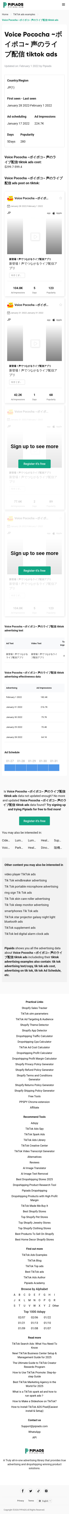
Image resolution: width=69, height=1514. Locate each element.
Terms (31, 1501)
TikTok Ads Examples (34, 1255)
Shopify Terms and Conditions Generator (34, 1077)
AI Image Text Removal (34, 1173)
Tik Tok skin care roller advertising (27, 898)
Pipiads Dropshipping (34, 1190)
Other (54, 1305)
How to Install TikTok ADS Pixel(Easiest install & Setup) (34, 1408)
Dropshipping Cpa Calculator (35, 1041)
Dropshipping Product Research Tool (34, 1185)
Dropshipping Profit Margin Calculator (34, 1058)
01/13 (34, 1322)
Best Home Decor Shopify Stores (34, 1239)
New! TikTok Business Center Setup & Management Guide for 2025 (34, 1355)
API (34, 1437)
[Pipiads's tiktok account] (38, 1490)
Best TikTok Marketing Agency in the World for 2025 (34, 1384)
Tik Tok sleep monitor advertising (26, 905)
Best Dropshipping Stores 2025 (34, 1179)
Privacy (20, 1501)
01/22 (47, 1317)
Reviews (35, 1162)
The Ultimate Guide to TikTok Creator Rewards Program (34, 1364)
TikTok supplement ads (20, 927)
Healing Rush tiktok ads (47, 840)
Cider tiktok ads (8, 840)
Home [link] (5, 14)
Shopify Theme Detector (34, 1024)
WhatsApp (34, 1431)
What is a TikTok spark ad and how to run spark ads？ (34, 1393)
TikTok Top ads (35, 1266)
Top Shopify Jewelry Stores (34, 1222)
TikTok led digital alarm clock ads (26, 934)
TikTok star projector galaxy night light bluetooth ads (29, 919)
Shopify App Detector (34, 1030)
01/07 (47, 1328)
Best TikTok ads (34, 1271)
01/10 (47, 1322)
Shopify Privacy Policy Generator (34, 1064)
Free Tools (34, 1096)
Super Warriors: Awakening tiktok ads (60, 840)
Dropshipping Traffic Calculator (34, 1036)
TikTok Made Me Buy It (34, 1205)
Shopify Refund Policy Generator (35, 1069)
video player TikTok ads (20, 874)
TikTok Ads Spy (34, 1128)
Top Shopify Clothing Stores (34, 1228)
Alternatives (35, 1156)
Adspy (34, 1123)
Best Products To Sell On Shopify (34, 1234)
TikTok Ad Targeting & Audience (34, 1019)
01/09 (21, 1328)
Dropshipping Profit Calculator (34, 1053)
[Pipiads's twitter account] (30, 1490)
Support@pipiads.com (34, 1426)
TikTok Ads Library (35, 1140)
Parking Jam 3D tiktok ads (21, 847)
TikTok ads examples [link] (24, 14)
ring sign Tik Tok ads (18, 892)
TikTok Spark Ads (34, 1134)
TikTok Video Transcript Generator (34, 1151)
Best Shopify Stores (34, 1211)
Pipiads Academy (34, 1283)
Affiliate (34, 1107)
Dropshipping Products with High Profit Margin (35, 1198)
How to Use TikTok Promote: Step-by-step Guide (34, 1374)
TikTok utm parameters (34, 1013)
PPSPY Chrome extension (34, 1102)
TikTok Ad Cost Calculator (34, 1047)
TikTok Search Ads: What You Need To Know (34, 1345)
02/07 (21, 1317)
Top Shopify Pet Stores (34, 1217)
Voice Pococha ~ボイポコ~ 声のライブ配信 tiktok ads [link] (30, 20)
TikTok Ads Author (35, 1277)
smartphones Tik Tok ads (21, 911)
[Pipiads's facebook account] (22, 1490)
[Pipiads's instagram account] (46, 1490)
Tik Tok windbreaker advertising (25, 880)
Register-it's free (35, 464)
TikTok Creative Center (34, 1145)
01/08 (34, 1328)
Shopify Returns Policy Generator (34, 1085)
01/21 (21, 1322)
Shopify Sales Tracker (34, 1008)
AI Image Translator (34, 1168)
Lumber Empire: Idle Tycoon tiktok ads (21, 840)
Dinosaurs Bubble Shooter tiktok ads (47, 847)
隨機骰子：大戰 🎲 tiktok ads (60, 847)
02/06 (34, 1317)
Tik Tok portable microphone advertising (31, 886)
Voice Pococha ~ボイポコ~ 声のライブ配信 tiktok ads (8, 847)
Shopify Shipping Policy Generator (34, 1090)
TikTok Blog (35, 1260)
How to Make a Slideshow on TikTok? (34, 1401)
